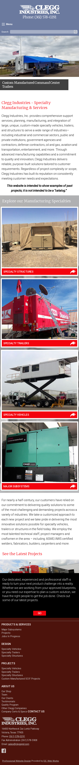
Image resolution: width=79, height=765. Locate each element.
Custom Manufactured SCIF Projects (21, 678)
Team (4, 694)
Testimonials (8, 701)
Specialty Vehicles (11, 649)
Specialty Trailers (11, 652)
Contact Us (36, 711)
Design (6, 643)
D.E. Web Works (51, 761)
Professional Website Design (16, 761)
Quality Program (10, 704)
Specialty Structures (12, 655)
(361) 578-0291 (45, 17)
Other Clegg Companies (14, 708)
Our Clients (7, 698)
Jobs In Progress (11, 636)
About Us (8, 686)
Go (39, 613)
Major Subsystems (11, 629)
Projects (6, 632)
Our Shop (6, 691)
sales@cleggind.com (18, 744)
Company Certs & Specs (14, 711)
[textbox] (41, 32)
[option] (39, 64)
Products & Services (16, 624)
